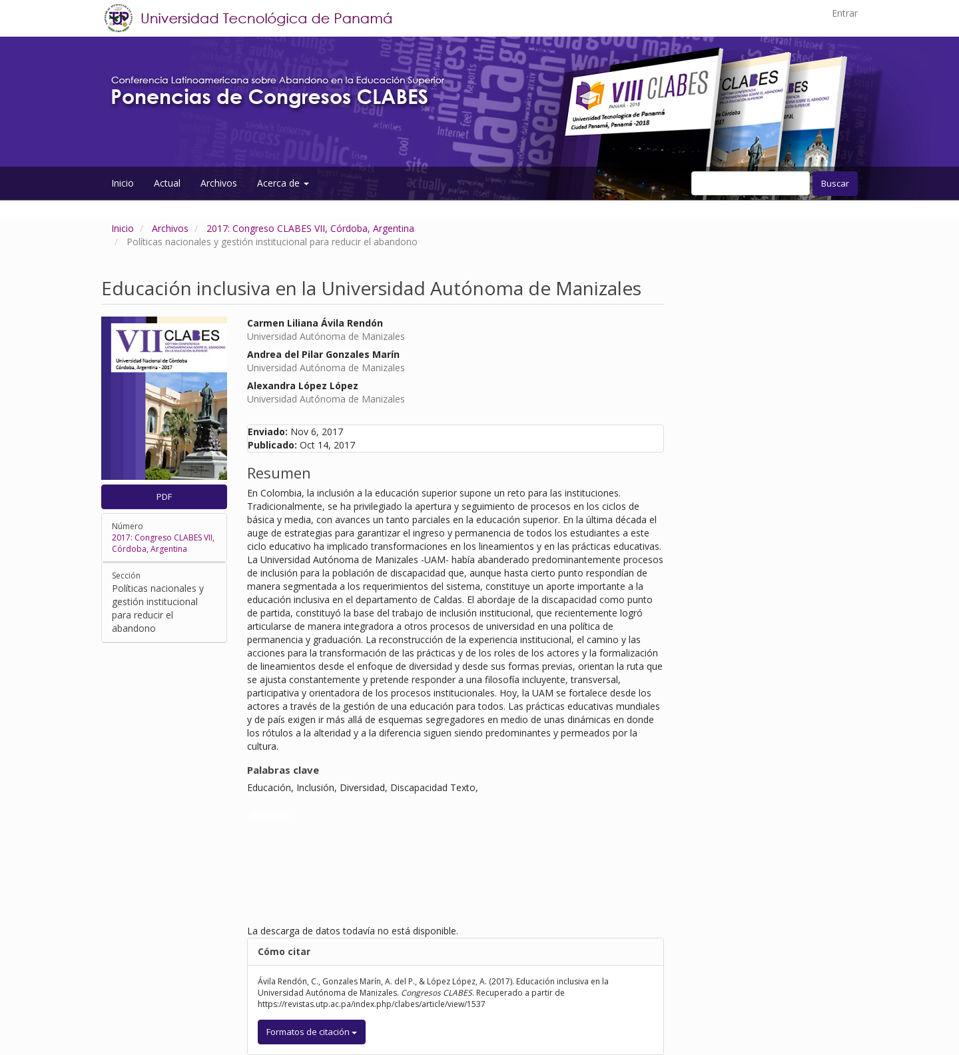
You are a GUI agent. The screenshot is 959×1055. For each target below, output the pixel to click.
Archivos (218, 183)
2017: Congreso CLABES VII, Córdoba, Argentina (310, 228)
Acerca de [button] (283, 183)
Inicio (122, 183)
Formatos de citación (311, 1032)
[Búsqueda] (750, 183)
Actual (167, 183)
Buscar (835, 183)
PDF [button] (164, 497)
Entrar (845, 13)
